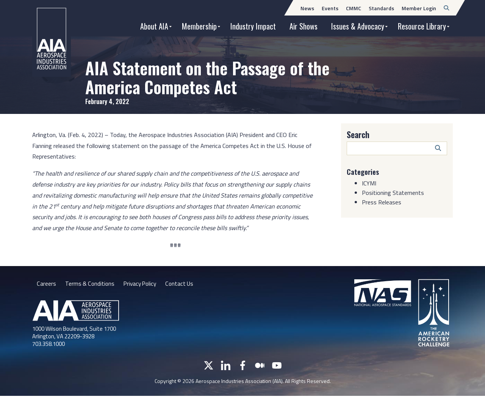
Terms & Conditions (90, 284)
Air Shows (303, 26)
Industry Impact (253, 26)
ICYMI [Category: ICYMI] (369, 183)
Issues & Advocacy (357, 26)
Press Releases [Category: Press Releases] (381, 202)
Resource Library (422, 26)
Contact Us (183, 284)
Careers (46, 284)
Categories (364, 171)
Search (358, 134)
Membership (199, 26)
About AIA (154, 26)
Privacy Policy (142, 284)
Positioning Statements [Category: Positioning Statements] (393, 192)
